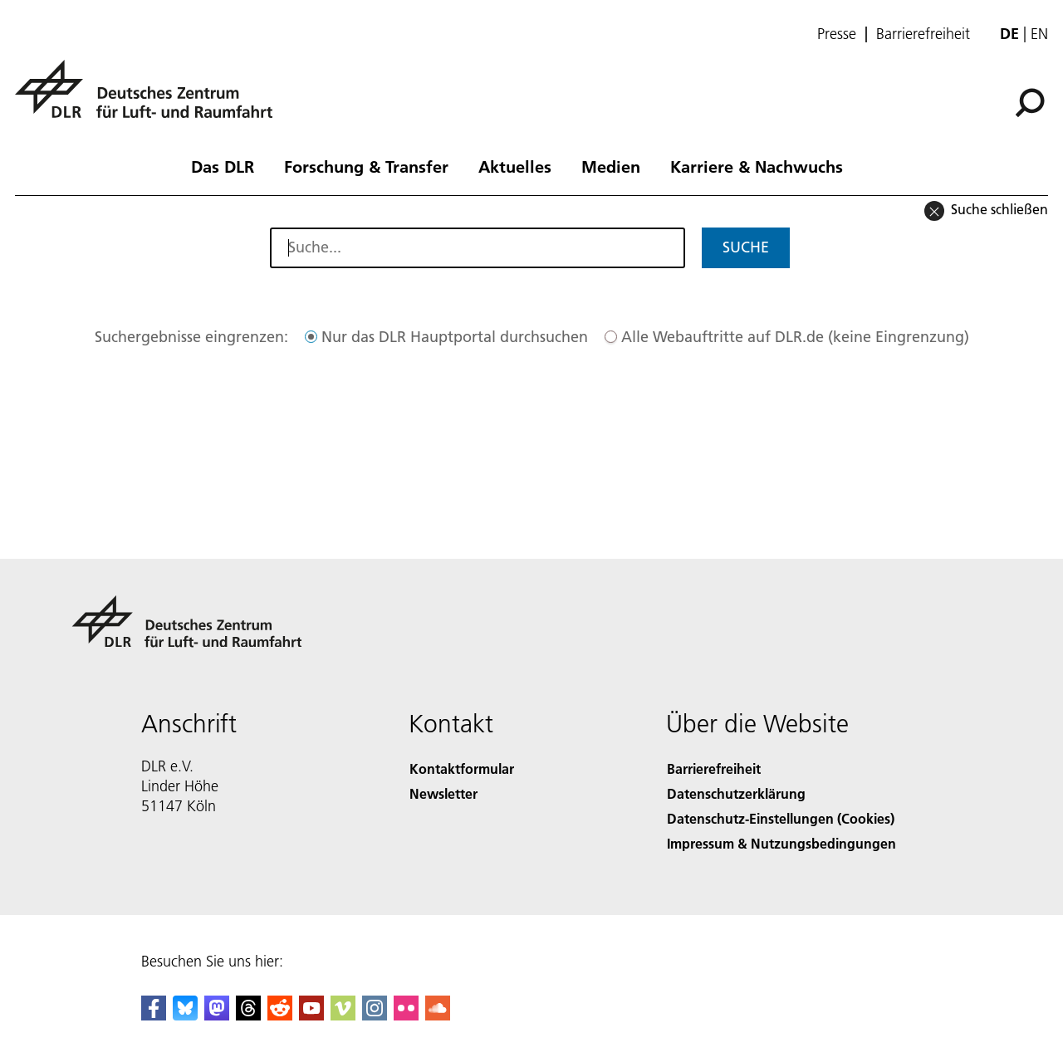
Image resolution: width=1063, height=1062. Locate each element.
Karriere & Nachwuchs (756, 166)
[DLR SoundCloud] (437, 1015)
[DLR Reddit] (279, 1015)
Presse (836, 34)
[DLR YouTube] (311, 1015)
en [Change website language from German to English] (1039, 33)
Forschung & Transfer (366, 166)
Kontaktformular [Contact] (461, 768)
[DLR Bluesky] (185, 1015)
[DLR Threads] (248, 1015)
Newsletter (443, 793)
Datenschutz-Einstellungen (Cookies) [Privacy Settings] (780, 818)
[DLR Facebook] (153, 1015)
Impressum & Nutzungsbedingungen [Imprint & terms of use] (781, 843)
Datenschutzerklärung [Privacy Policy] (736, 793)
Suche (746, 247)
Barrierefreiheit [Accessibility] (714, 768)
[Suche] (1030, 103)
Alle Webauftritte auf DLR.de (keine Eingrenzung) (795, 337)
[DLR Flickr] (406, 1015)
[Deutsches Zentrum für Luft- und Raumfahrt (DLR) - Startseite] (150, 98)
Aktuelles (514, 166)
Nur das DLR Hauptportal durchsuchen (454, 337)
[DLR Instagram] (374, 1015)
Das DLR (222, 166)
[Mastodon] (216, 1015)
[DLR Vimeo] (343, 1015)
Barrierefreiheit (923, 34)
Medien (610, 166)
